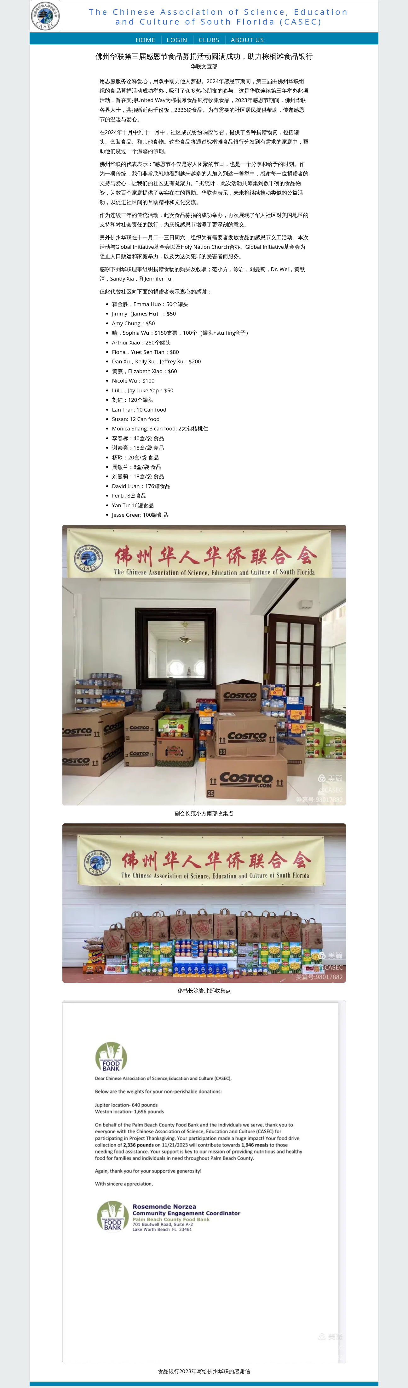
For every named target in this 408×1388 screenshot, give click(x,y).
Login (177, 40)
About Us (247, 40)
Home (145, 40)
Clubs (209, 40)
